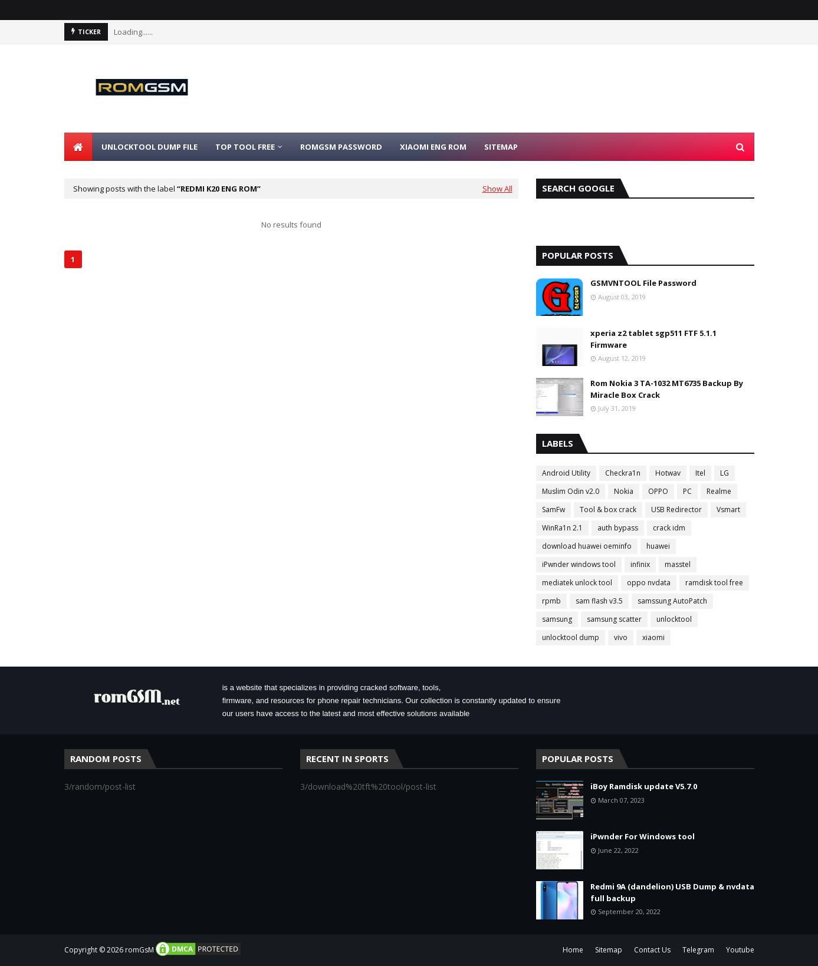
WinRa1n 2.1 (562, 528)
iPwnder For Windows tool (642, 836)
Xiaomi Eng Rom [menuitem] (433, 146)
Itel (700, 473)
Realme (719, 491)
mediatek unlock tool (577, 583)
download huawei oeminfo (587, 546)
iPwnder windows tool (579, 564)
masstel (678, 564)
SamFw (553, 510)
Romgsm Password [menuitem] (341, 146)
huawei (658, 546)
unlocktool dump (570, 637)
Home (573, 950)
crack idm (669, 528)
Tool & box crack (608, 510)
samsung (557, 619)
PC (687, 491)
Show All (497, 188)
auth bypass (617, 528)
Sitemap (608, 950)
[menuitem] (78, 147)
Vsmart (728, 510)
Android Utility (566, 473)
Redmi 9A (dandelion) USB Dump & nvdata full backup (672, 892)
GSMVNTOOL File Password (643, 283)
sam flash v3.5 (599, 601)
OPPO (658, 491)
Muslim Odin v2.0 (570, 491)
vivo (621, 637)
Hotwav (668, 473)
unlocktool (674, 619)
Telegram (698, 950)
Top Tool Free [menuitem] (245, 146)
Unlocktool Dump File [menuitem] (149, 146)
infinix (640, 564)
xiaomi (653, 637)
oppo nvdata (649, 583)
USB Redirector (676, 510)
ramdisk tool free (714, 583)
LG (724, 473)
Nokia (623, 491)
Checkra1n (622, 473)
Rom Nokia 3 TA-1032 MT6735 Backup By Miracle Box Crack (666, 389)
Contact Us (652, 950)
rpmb (551, 601)
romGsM (139, 950)
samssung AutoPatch (672, 601)
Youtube (740, 950)
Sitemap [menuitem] (501, 146)
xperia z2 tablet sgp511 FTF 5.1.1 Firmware (653, 339)
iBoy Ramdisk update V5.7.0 (643, 786)
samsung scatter (614, 619)
